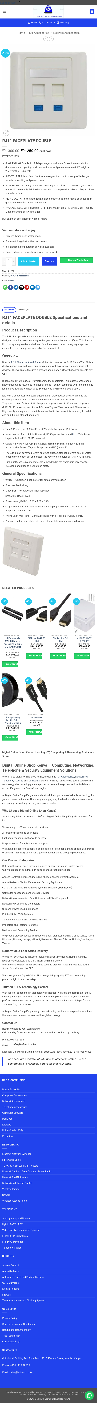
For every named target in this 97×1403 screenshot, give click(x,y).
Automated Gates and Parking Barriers (22, 1277)
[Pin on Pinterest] (26, 287)
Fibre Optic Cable (11, 1159)
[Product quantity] (9, 260)
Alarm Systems (10, 1271)
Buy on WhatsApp (78, 260)
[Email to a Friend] (21, 287)
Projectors (7, 1136)
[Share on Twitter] (15, 287)
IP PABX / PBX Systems (15, 1236)
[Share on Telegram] (37, 287)
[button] (4, 11)
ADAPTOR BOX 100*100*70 (84, 640)
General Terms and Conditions (18, 1324)
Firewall (6, 1294)
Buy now (49, 261)
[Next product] (45, 39)
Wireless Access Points (14, 1200)
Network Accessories (66, 32)
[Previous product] (51, 39)
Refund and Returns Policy (16, 1329)
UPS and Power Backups (59, 1394)
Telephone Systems (29, 1394)
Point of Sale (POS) (12, 1130)
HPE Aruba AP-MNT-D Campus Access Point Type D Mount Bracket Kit (13, 644)
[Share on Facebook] (10, 287)
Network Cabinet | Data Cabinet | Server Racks (27, 1171)
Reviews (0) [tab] (23, 310)
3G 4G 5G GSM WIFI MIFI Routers (20, 1165)
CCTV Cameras (10, 1282)
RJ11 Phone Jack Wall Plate (25, 362)
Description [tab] (9, 310)
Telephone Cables (12, 1247)
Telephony (7, 780)
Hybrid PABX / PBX (12, 1224)
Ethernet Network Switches (16, 1153)
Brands (75, 1394)
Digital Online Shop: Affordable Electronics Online (28, 1392)
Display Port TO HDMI (60, 640)
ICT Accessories (39, 32)
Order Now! (11, 664)
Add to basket (29, 261)
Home (21, 32)
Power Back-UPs (11, 1089)
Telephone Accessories (14, 1107)
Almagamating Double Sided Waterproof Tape (13, 720)
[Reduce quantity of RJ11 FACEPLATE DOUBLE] (4, 261)
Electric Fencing (10, 1288)
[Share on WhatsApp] (5, 287)
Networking (81, 776)
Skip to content (10, 2)
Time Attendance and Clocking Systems (24, 1300)
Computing (34, 780)
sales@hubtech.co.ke (24, 1044)
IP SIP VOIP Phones (12, 1241)
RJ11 (75, 434)
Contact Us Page (11, 1341)
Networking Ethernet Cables (17, 1183)
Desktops (7, 1118)
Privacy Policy (9, 1318)
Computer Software (12, 1112)
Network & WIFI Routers (15, 1177)
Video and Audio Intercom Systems (21, 1230)
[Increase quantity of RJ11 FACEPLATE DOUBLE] (14, 261)
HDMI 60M (36, 717)
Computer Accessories (14, 1095)
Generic (11, 280)
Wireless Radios (11, 1189)
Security (18, 780)
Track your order (11, 1335)
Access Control (10, 1265)
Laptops (6, 1124)
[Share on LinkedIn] (32, 287)
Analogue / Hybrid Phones (16, 1218)
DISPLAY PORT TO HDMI (36, 640)
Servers (6, 1195)
